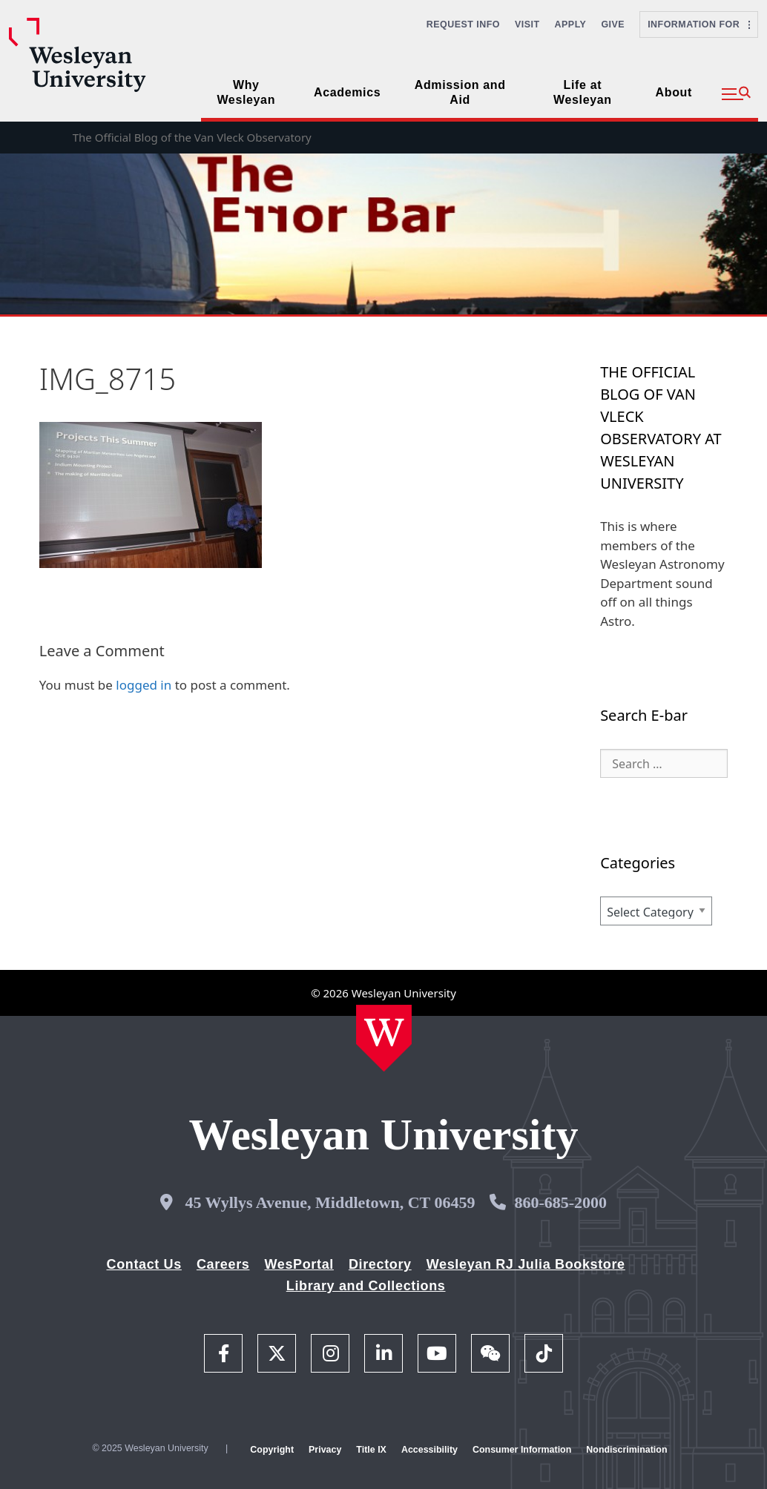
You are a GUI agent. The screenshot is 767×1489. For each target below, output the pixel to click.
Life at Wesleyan (582, 92)
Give (613, 24)
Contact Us (144, 1264)
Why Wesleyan (246, 92)
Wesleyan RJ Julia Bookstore (526, 1264)
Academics (347, 92)
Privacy (325, 1450)
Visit (527, 24)
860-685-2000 (560, 1202)
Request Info (463, 24)
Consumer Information (522, 1450)
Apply (571, 24)
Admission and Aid (460, 92)
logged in (143, 684)
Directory (380, 1264)
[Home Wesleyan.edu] (384, 1038)
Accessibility (429, 1450)
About (674, 92)
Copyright (272, 1450)
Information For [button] (699, 24)
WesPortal (298, 1264)
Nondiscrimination (626, 1450)
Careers (223, 1264)
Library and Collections (366, 1285)
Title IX (371, 1450)
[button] (736, 94)
